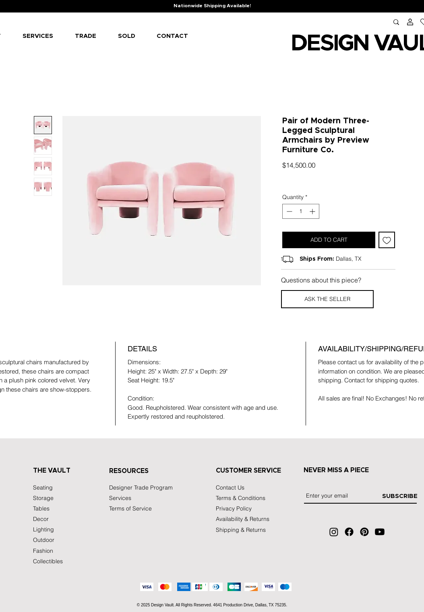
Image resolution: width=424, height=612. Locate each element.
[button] (327, 299)
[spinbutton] (301, 211)
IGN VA (367, 43)
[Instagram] (333, 531)
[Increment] (313, 211)
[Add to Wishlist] (386, 240)
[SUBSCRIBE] (400, 496)
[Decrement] (288, 211)
